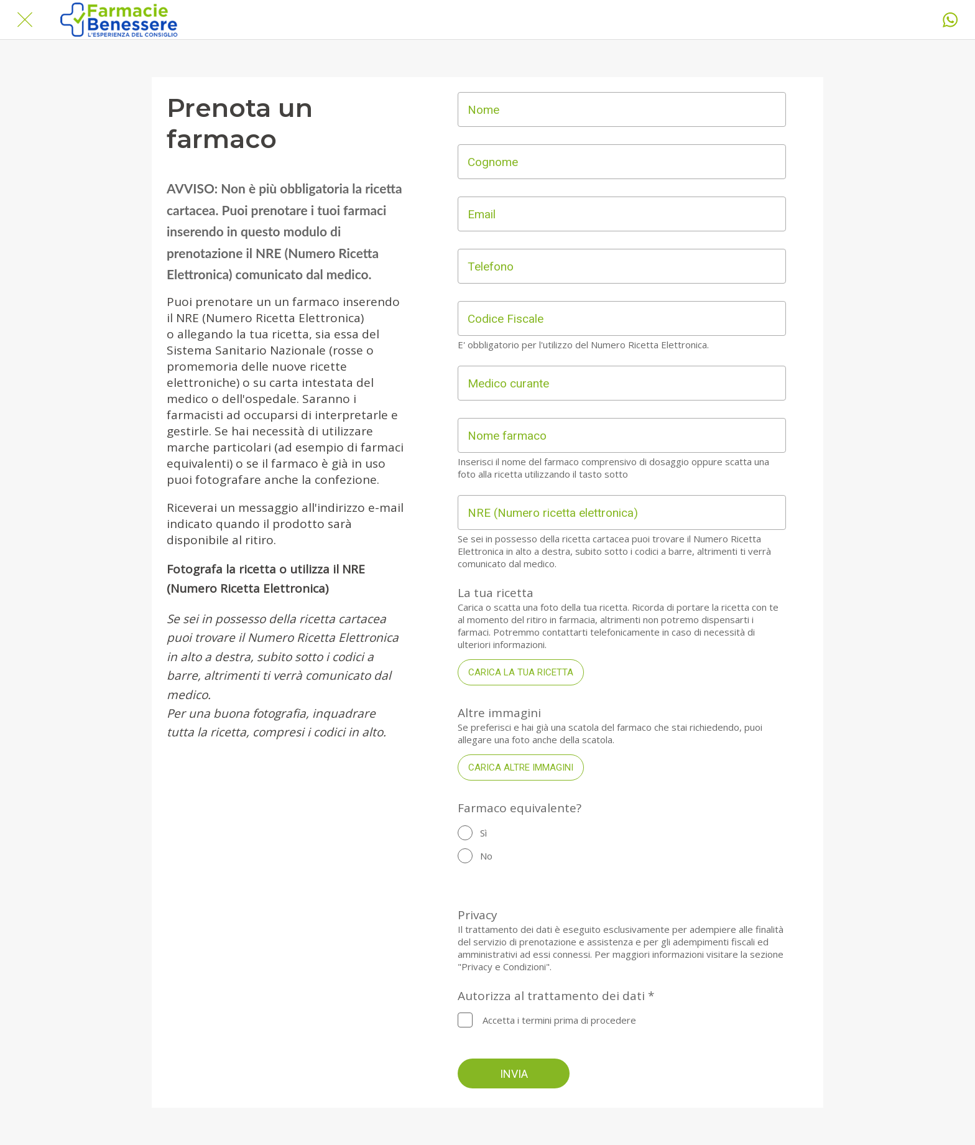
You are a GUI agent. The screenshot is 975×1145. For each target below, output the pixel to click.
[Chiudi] (24, 19)
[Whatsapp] (950, 20)
